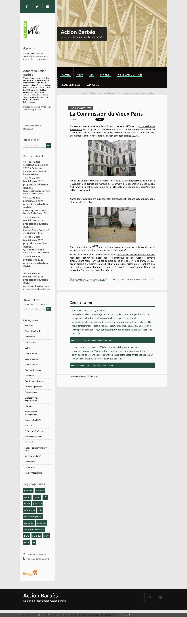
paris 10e (28, 490)
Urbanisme (30, 467)
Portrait (28, 425)
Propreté (29, 442)
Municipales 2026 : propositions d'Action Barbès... (35, 184)
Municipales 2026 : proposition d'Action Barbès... (35, 243)
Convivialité (30, 342)
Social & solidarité (33, 456)
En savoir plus (126, 615)
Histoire (28, 406)
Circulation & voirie (33, 331)
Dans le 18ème (31, 364)
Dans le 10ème (31, 358)
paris (87, 281)
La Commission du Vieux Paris (106, 114)
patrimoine (79, 281)
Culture (28, 347)
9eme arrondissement (126, 279)
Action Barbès (78, 32)
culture (27, 497)
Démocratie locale (33, 370)
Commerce (30, 336)
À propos (93, 84)
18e (40, 510)
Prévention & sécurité (34, 431)
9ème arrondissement (34, 529)
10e (45, 497)
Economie (29, 375)
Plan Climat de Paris (88, 93)
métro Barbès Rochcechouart (31, 413)
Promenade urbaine (33, 436)
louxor (27, 503)
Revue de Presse (70, 84)
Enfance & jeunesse (33, 386)
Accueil (65, 74)
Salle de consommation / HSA (36, 449)
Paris (26, 535)
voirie (26, 542)
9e (34, 542)
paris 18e (37, 503)
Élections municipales (34, 381)
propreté (40, 490)
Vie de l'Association (33, 472)
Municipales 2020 (33, 420)
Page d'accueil (109, 93)
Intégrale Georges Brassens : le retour (139, 93)
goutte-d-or (29, 510)
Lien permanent (78, 279)
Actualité (29, 325)
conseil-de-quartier (33, 516)
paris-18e (36, 535)
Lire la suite (42, 59)
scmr (46, 535)
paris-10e (41, 523)
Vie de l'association (129, 74)
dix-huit (105, 74)
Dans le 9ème (31, 353)
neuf (80, 74)
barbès (37, 497)
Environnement (31, 392)
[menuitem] (65, 72)
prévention (29, 523)
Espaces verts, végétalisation (31, 399)
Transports (30, 461)
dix (92, 74)
